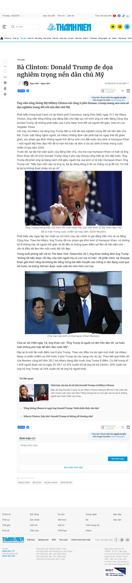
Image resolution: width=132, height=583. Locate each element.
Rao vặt (117, 519)
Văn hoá (62, 519)
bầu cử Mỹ (37, 482)
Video (114, 38)
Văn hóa (78, 38)
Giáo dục (63, 38)
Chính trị (7, 38)
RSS (54, 540)
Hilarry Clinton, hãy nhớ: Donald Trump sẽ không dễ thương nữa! (58, 416)
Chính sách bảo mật (80, 540)
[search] (25, 26)
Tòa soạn (63, 540)
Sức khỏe (47, 38)
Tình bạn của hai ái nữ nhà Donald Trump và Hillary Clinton (82, 385)
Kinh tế (31, 38)
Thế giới (23, 38)
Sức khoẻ (34, 519)
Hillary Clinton (50, 482)
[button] (5, 62)
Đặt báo (31, 540)
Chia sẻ (21, 91)
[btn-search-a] (13, 26)
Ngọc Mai (34, 83)
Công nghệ (102, 38)
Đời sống (38, 38)
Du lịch (71, 38)
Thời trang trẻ (92, 525)
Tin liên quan (26, 378)
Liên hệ (70, 16)
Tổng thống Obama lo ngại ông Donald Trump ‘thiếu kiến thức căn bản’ (62, 408)
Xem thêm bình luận (73, 467)
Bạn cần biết (49, 16)
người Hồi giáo (66, 482)
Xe (109, 38)
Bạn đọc (117, 514)
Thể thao (93, 38)
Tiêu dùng (122, 38)
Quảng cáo (43, 540)
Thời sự (16, 38)
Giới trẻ (55, 38)
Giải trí (85, 38)
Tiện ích (61, 16)
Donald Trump (23, 482)
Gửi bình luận (117, 459)
